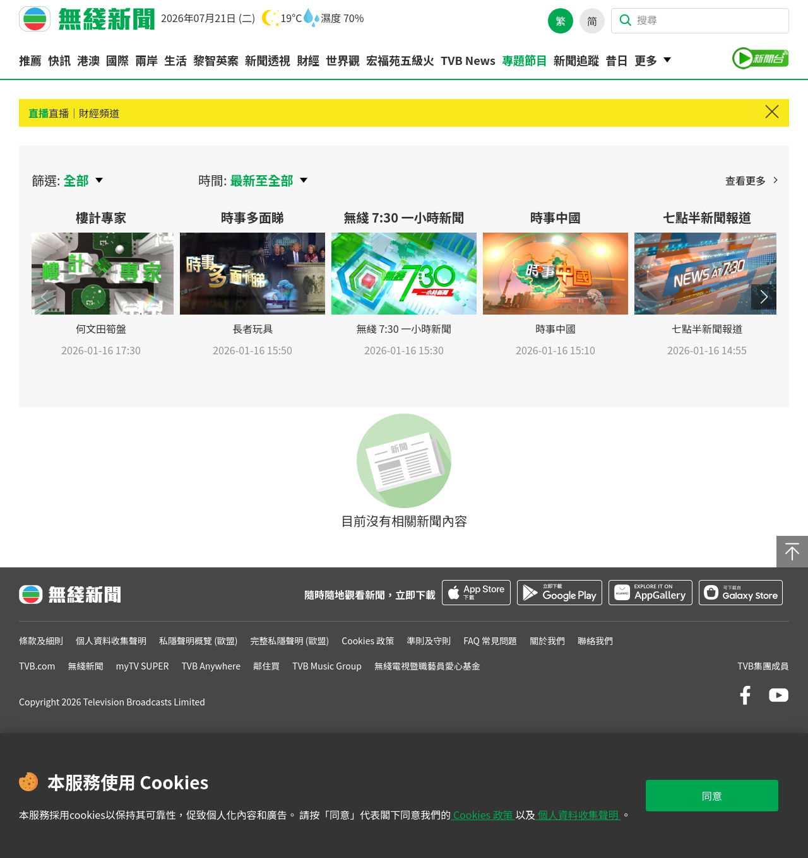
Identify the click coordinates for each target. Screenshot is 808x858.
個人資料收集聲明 (578, 814)
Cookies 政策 (483, 814)
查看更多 (745, 180)
